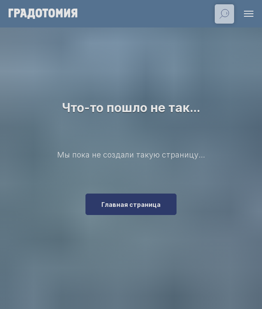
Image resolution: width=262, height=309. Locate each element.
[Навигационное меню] (248, 14)
